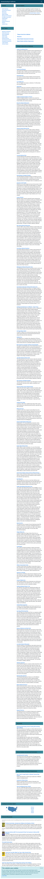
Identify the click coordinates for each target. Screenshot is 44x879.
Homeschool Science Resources (6, 11)
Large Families (5, 42)
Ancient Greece (5, 44)
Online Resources (5, 32)
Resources (19, 36)
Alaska (32, 811)
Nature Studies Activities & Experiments (25, 41)
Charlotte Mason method (35, 13)
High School (4, 35)
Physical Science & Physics (6, 22)
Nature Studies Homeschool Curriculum (25, 38)
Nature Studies (5, 14)
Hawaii (32, 812)
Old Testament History (6, 39)
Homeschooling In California (8, 1)
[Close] (41, 868)
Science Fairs (5, 24)
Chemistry (4, 19)
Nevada (32, 808)
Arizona (32, 807)
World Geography (5, 34)
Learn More (4, 875)
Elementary (4, 13)
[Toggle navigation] (41, 1)
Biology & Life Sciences (7, 15)
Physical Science (5, 38)
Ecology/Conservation (6, 17)
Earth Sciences (5, 8)
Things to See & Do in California (23, 34)
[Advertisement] (29, 25)
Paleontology (4, 18)
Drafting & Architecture (6, 41)
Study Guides (4, 37)
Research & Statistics (6, 31)
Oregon (32, 809)
